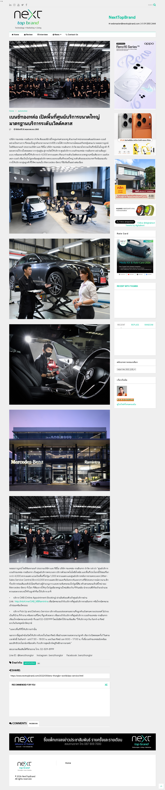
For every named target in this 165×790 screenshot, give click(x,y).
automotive (22, 111)
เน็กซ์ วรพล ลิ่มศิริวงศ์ (125, 400)
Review (28, 34)
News (57, 34)
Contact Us (72, 34)
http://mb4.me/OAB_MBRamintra (31, 601)
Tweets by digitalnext (135, 225)
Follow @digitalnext (146, 223)
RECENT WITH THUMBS (127, 286)
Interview (43, 34)
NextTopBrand (122, 17)
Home (15, 34)
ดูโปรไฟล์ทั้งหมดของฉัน (126, 404)
